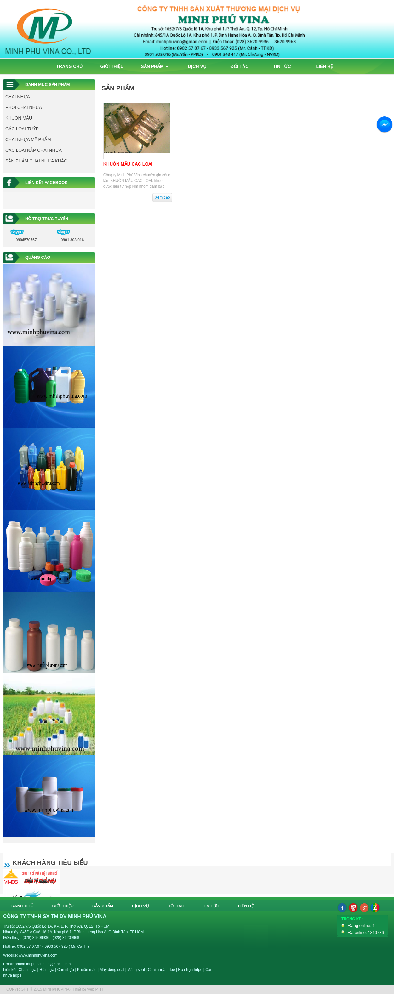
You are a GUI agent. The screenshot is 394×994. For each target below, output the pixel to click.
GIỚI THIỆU (111, 66)
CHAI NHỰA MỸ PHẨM (28, 139)
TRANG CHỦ (69, 66)
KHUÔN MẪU (18, 118)
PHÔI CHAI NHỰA (23, 107)
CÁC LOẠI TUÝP (22, 128)
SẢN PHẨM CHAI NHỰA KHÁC (36, 160)
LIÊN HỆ (324, 66)
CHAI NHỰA (17, 96)
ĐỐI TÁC (240, 66)
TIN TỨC (282, 66)
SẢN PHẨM (154, 66)
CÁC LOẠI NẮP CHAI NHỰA (33, 150)
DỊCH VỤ (197, 66)
